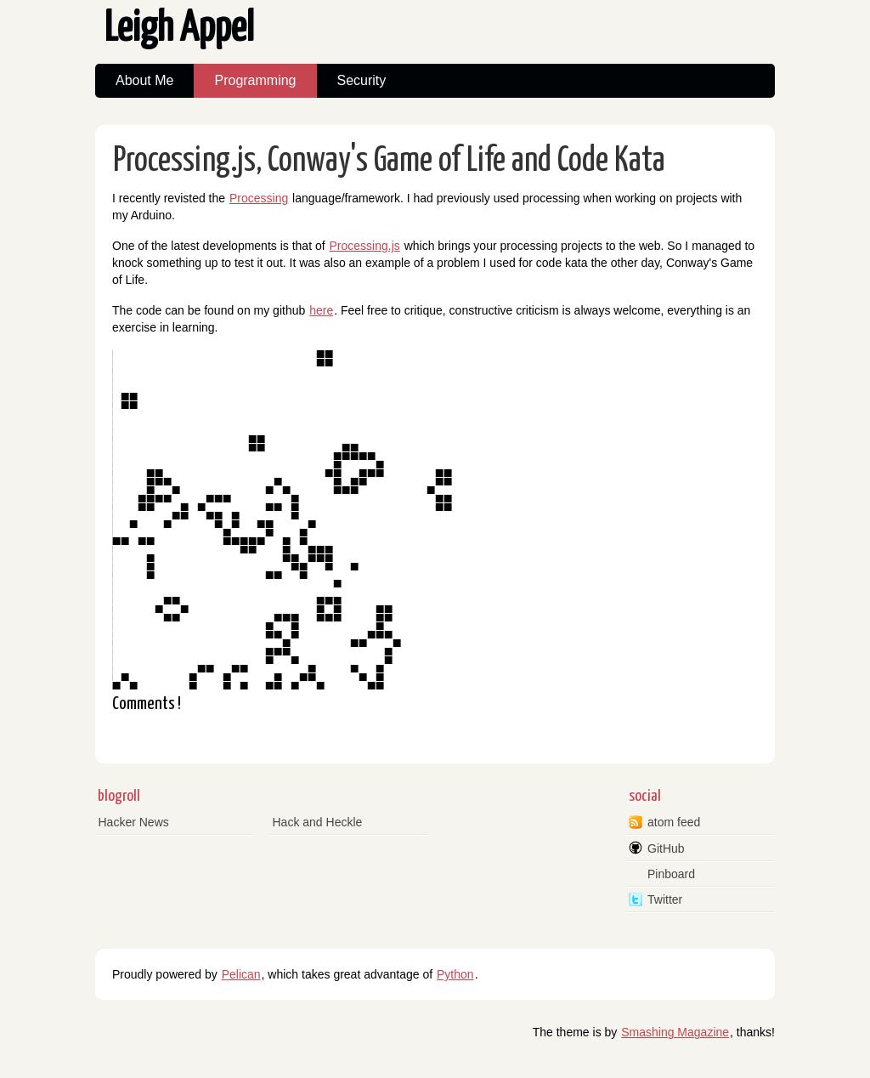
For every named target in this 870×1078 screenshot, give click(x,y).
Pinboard (671, 874)
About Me (144, 80)
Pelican (241, 974)
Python (455, 974)
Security (362, 80)
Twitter (664, 899)
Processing (258, 198)
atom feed (673, 822)
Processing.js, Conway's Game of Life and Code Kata (389, 161)
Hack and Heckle (318, 822)
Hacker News (134, 822)
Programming (255, 80)
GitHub (666, 848)
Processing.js (364, 245)
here (321, 310)
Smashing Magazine (675, 1032)
